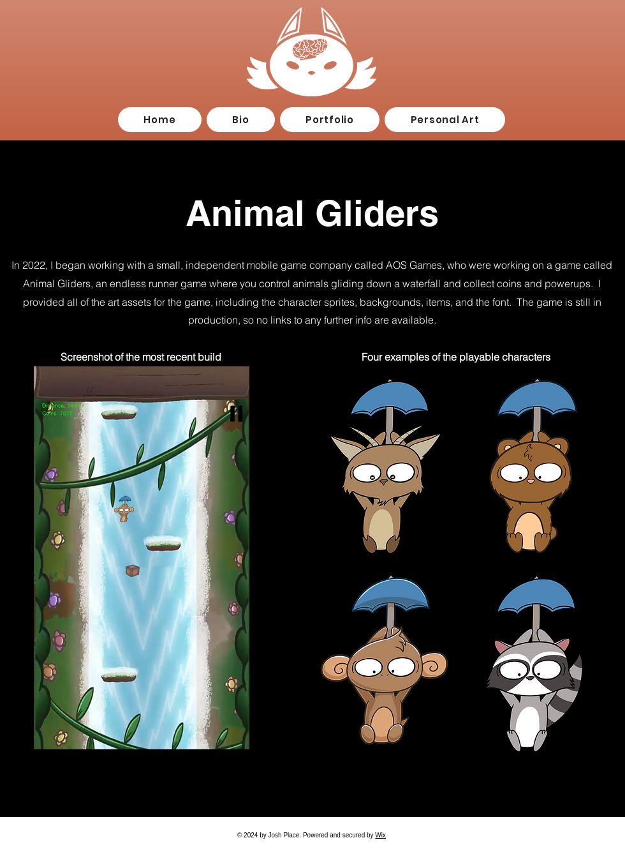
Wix (380, 835)
